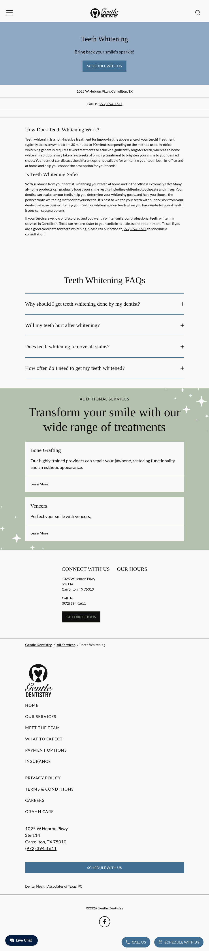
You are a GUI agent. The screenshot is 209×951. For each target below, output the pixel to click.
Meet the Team (42, 727)
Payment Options (46, 750)
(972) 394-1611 (110, 104)
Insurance (38, 761)
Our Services (40, 716)
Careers (35, 800)
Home (32, 705)
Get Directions (81, 617)
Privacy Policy (43, 777)
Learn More (39, 484)
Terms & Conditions (49, 789)
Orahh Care (39, 811)
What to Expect (44, 738)
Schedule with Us (104, 66)
